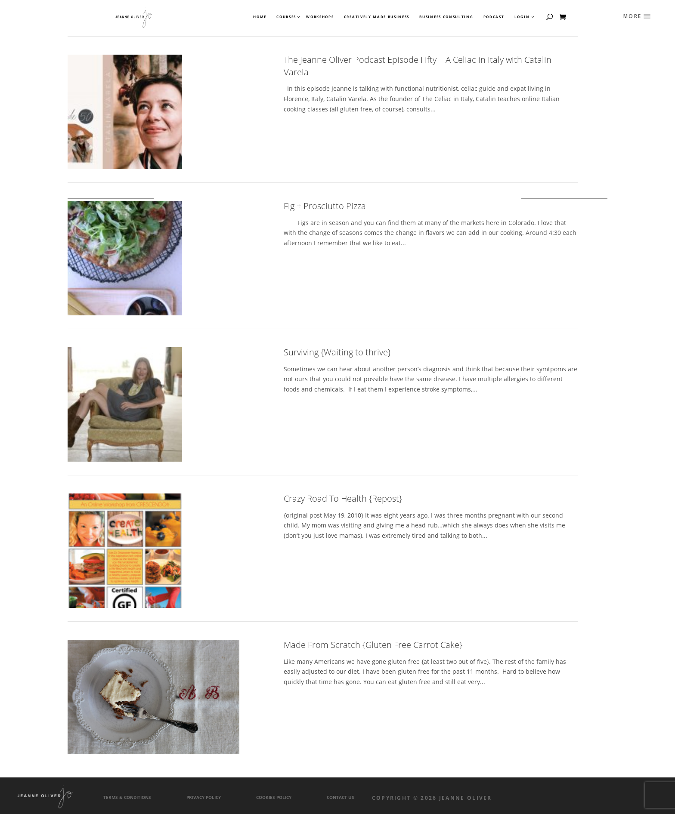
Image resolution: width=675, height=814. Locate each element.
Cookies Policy (273, 797)
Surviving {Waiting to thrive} (337, 352)
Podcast (494, 16)
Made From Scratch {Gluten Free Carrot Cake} (373, 645)
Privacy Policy (203, 797)
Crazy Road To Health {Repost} (343, 498)
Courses (285, 16)
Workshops (320, 16)
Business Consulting (446, 16)
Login (521, 16)
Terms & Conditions (127, 797)
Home (259, 16)
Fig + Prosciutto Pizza (325, 206)
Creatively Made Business (376, 16)
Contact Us (340, 797)
